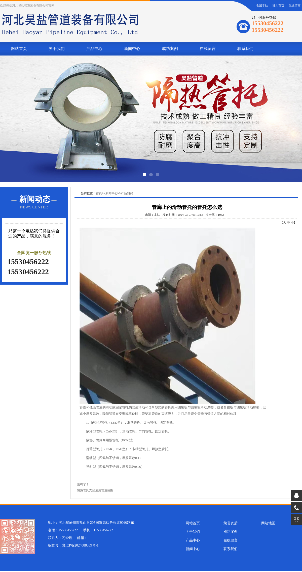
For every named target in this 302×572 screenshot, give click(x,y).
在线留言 (294, 5)
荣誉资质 (230, 523)
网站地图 (268, 523)
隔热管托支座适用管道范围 (95, 490)
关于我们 (57, 48)
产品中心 (94, 48)
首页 (99, 193)
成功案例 (170, 48)
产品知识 (127, 193)
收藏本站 (262, 5)
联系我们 (245, 48)
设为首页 (278, 5)
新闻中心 (132, 48)
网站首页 (19, 48)
